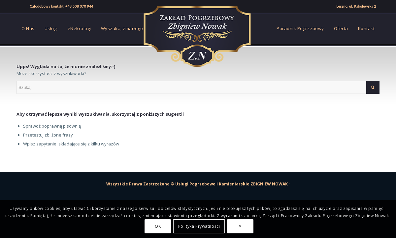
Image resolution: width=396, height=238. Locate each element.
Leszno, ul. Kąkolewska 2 (356, 6)
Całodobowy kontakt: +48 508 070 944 (61, 6)
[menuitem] (56, 6)
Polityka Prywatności (199, 226)
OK (158, 226)
